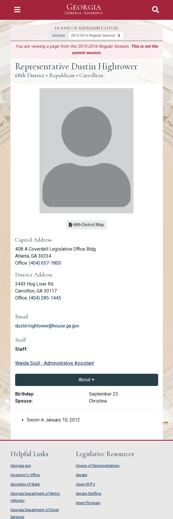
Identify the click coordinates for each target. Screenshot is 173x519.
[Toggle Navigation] (17, 10)
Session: (59, 35)
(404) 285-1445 (45, 298)
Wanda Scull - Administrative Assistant (54, 363)
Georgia (84, 9)
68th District (29, 75)
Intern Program (88, 503)
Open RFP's (85, 484)
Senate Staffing (88, 493)
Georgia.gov (20, 465)
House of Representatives (98, 465)
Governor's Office (25, 475)
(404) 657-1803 (45, 263)
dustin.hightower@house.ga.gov (47, 326)
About (86, 379)
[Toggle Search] (155, 10)
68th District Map (86, 224)
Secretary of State (25, 484)
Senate (81, 475)
